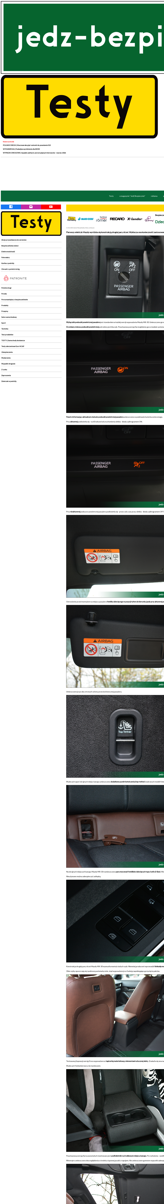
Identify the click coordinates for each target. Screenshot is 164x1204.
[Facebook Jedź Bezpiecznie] (11, 207)
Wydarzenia (5, 358)
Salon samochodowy (9, 317)
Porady (4, 294)
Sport (3, 323)
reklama (154, 196)
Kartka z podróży (7, 263)
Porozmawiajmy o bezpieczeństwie (14, 300)
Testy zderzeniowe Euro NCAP (12, 346)
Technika (4, 329)
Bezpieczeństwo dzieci (10, 246)
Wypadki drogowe (8, 364)
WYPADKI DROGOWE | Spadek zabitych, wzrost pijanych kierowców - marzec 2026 (34, 153)
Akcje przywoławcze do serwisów (13, 240)
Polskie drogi (6, 288)
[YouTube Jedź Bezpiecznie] (51, 207)
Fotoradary (5, 257)
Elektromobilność (8, 252)
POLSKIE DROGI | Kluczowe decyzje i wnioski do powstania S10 (27, 145)
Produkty (4, 305)
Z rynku (4, 369)
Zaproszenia (6, 375)
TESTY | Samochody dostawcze (13, 340)
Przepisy (4, 311)
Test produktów (7, 335)
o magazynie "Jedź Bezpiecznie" (132, 196)
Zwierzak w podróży (8, 381)
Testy (111, 196)
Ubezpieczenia (7, 352)
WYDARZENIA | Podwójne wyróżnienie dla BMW (21, 149)
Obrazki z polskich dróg (10, 269)
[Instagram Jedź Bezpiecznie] (31, 207)
